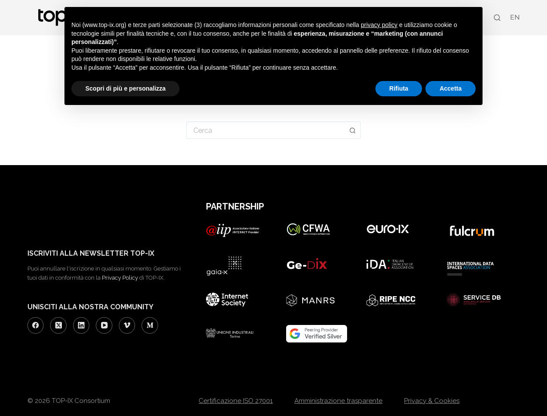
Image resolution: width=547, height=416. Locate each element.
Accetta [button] (450, 88)
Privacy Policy (120, 277)
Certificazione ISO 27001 (236, 401)
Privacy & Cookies (431, 401)
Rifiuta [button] (399, 88)
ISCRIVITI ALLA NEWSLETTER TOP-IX (90, 253)
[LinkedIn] (81, 325)
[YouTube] (104, 325)
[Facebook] (35, 325)
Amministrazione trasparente (338, 401)
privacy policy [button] (379, 24)
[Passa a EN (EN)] (514, 17)
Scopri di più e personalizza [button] (125, 88)
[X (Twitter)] (58, 325)
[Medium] (150, 325)
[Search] (497, 17)
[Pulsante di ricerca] (353, 130)
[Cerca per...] (265, 130)
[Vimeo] (127, 325)
